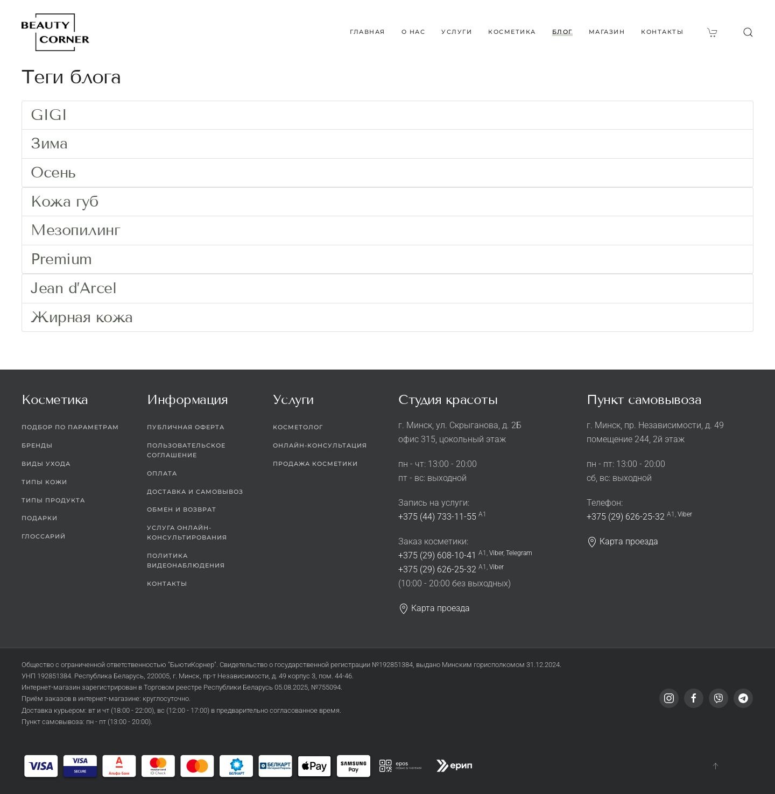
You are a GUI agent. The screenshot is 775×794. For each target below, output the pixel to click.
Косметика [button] (512, 32)
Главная (367, 32)
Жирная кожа (82, 317)
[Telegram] (743, 698)
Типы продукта (53, 500)
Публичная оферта (185, 427)
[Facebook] (693, 698)
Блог (562, 32)
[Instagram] (669, 698)
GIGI (49, 115)
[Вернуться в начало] (55, 32)
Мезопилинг (75, 230)
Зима (49, 143)
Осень (53, 172)
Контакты (662, 32)
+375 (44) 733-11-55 (437, 517)
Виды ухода (46, 463)
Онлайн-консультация (320, 445)
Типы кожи (44, 482)
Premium (61, 259)
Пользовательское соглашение (186, 450)
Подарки (40, 518)
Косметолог (298, 427)
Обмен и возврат (181, 510)
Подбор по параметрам (70, 427)
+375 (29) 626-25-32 (437, 569)
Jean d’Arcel (73, 288)
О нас (413, 32)
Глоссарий (44, 537)
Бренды (37, 445)
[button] (748, 32)
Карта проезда (434, 608)
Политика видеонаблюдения (186, 560)
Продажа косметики (315, 463)
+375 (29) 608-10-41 (437, 555)
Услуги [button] (456, 32)
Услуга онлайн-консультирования (187, 533)
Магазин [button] (607, 32)
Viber (496, 553)
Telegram (519, 553)
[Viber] (718, 698)
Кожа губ (64, 201)
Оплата (162, 473)
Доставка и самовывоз (195, 491)
